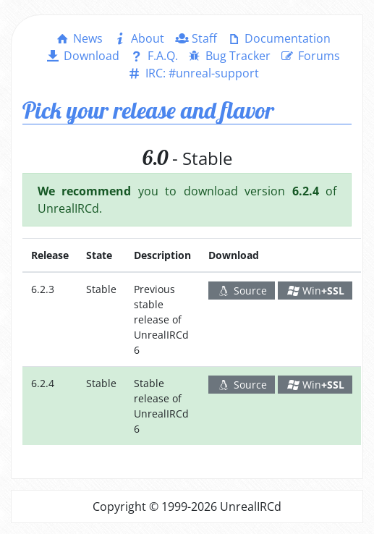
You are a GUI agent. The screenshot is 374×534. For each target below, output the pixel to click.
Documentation (278, 38)
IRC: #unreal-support (192, 73)
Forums (309, 56)
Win (315, 290)
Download (82, 56)
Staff (195, 38)
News (78, 38)
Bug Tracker (229, 56)
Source (241, 290)
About (137, 38)
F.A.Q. (152, 56)
